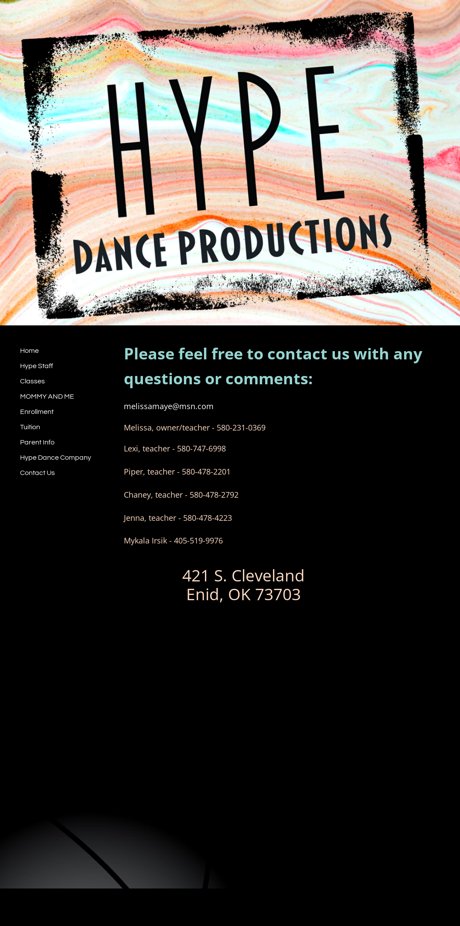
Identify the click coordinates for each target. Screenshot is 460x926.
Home (29, 350)
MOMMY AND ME (47, 396)
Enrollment (37, 411)
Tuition (30, 427)
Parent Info (37, 442)
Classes (32, 381)
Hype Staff (36, 365)
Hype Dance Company (55, 457)
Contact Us (37, 472)
